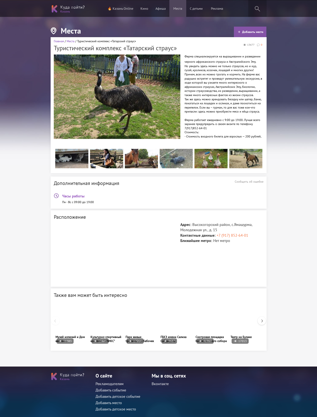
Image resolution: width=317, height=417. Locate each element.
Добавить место (250, 32)
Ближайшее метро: (196, 240)
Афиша (160, 8)
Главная (59, 41)
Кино (144, 8)
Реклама (217, 8)
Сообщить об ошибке (249, 181)
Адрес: (185, 224)
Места (177, 8)
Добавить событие (111, 390)
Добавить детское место (116, 409)
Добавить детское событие (118, 396)
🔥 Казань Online (120, 8)
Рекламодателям (110, 383)
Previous (53, 318)
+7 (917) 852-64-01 (232, 235)
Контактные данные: (198, 235)
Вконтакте (160, 383)
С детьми (196, 8)
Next (260, 318)
